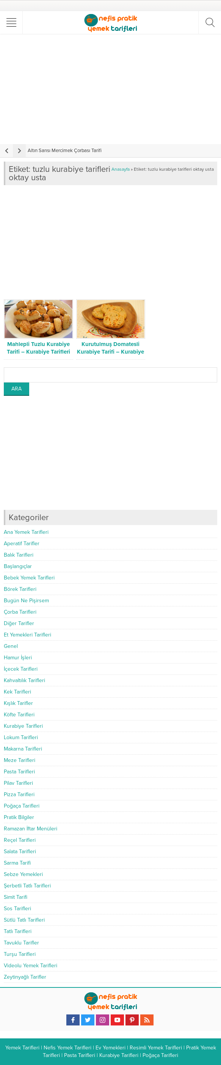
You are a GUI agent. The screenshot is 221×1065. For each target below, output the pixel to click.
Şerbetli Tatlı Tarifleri (27, 885)
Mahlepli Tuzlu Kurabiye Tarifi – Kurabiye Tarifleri (38, 348)
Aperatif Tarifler (21, 543)
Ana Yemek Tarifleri (26, 532)
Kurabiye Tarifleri (23, 726)
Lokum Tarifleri (21, 737)
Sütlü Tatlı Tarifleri (24, 920)
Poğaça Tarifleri (21, 806)
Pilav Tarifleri (18, 783)
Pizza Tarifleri (19, 794)
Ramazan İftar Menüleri (30, 828)
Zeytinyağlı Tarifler (25, 977)
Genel (11, 646)
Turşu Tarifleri (20, 954)
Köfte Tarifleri (19, 714)
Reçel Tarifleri (20, 840)
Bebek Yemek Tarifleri (29, 578)
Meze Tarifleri (19, 760)
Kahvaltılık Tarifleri (24, 680)
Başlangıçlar (18, 566)
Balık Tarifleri (18, 555)
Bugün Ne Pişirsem (26, 600)
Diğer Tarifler (19, 623)
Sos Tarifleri (17, 908)
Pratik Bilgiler (19, 817)
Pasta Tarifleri (19, 771)
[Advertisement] (111, 89)
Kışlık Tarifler (18, 703)
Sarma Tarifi (17, 863)
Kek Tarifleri (17, 692)
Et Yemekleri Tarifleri (27, 635)
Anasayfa (120, 169)
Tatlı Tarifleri (17, 931)
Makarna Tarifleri (23, 749)
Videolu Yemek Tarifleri (30, 965)
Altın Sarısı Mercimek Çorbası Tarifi (65, 151)
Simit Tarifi (15, 897)
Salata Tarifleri (20, 851)
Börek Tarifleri (20, 589)
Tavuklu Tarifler (21, 943)
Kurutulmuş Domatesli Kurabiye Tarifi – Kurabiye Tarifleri (110, 352)
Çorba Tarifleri (20, 612)
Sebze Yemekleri (23, 874)
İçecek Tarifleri (21, 669)
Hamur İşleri (18, 657)
